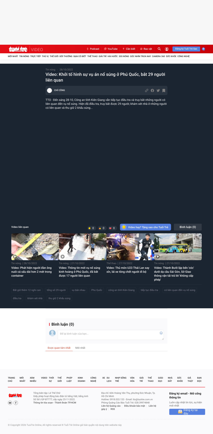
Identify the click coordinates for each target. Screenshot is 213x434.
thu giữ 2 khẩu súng (59, 298)
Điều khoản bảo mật (134, 406)
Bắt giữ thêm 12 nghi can (27, 290)
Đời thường (66, 56)
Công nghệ (183, 56)
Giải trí (102, 56)
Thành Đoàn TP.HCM (65, 402)
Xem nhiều (33, 379)
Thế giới (54, 56)
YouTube (110, 49)
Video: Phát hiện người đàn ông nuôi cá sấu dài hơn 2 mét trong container (31, 271)
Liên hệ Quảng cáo (111, 406)
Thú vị (45, 56)
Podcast (92, 49)
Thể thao (92, 56)
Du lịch (109, 379)
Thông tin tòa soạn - (44, 402)
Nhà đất (170, 379)
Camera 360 (158, 56)
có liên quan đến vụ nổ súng (179, 290)
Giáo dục (160, 379)
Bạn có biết (80, 56)
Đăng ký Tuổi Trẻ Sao (186, 49)
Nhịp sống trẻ (120, 379)
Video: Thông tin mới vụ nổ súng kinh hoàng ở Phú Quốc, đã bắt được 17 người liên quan (79, 271)
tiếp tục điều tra (149, 290)
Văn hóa (132, 379)
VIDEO (37, 49)
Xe (103, 378)
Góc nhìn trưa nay (140, 56)
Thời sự (51, 379)
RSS (113, 409)
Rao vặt (146, 49)
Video (44, 378)
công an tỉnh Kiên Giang (121, 290)
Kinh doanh (81, 379)
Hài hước (113, 56)
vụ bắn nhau (78, 290)
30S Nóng (124, 56)
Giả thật (190, 379)
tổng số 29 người (56, 290)
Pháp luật (69, 379)
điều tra (17, 298)
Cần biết (128, 49)
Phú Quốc (96, 290)
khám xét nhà (34, 298)
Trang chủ (11, 379)
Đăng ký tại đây (191, 412)
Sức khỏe (171, 56)
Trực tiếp (35, 56)
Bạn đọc (199, 379)
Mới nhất (13, 56)
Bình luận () (188, 227)
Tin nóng (24, 56)
